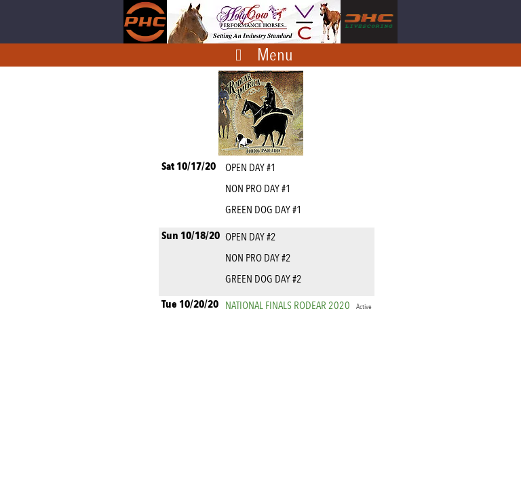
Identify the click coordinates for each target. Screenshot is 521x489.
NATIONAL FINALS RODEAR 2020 (298, 305)
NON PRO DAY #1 (260, 188)
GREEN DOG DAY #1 (265, 209)
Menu (275, 54)
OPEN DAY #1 (252, 167)
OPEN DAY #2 (252, 236)
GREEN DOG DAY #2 (265, 278)
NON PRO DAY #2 (260, 257)
